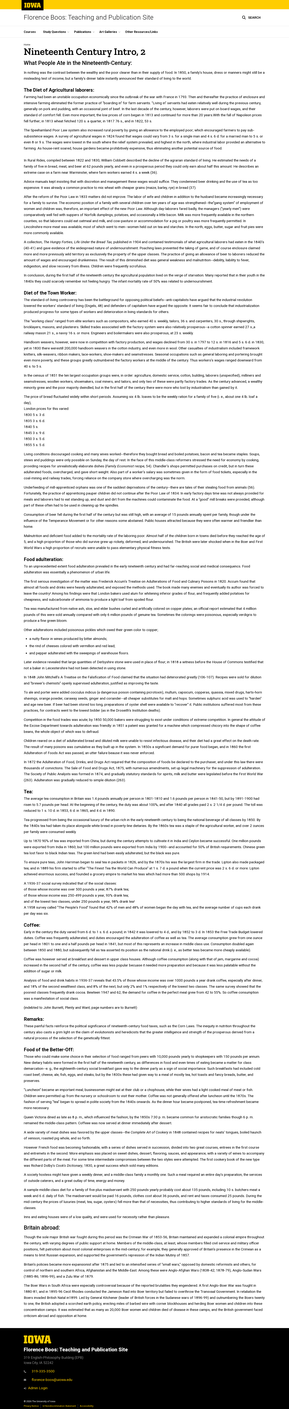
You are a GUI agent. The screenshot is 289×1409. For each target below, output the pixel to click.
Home (27, 44)
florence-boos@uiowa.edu (48, 1380)
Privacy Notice (31, 1406)
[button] (251, 17)
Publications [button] (82, 32)
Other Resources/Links (141, 32)
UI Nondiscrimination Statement (59, 1406)
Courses (30, 32)
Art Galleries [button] (108, 32)
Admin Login (38, 1388)
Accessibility (86, 1406)
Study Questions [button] (54, 32)
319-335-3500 (39, 1371)
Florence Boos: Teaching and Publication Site (88, 17)
